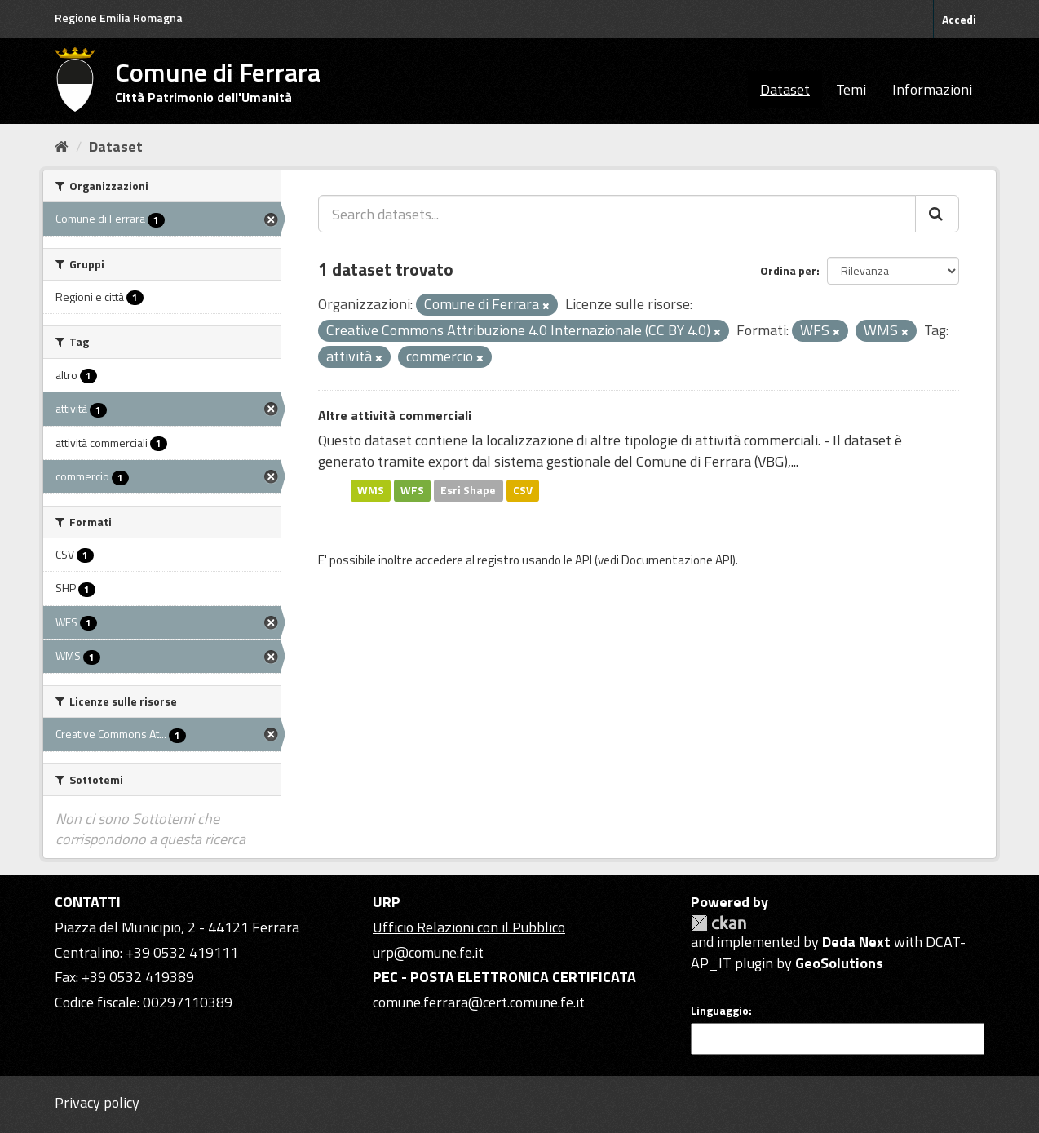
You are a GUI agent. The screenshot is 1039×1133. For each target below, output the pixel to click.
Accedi (959, 19)
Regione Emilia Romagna (119, 17)
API (583, 560)
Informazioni (932, 89)
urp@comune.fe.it (428, 952)
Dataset (785, 89)
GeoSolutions (839, 963)
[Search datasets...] (617, 213)
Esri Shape (468, 490)
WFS (412, 490)
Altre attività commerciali (394, 415)
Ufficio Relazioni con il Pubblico (469, 927)
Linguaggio (720, 1010)
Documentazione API (676, 560)
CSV (523, 490)
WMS (370, 490)
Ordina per (788, 270)
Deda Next (856, 942)
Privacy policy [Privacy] (97, 1102)
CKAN (718, 923)
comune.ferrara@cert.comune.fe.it (479, 1002)
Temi (851, 89)
